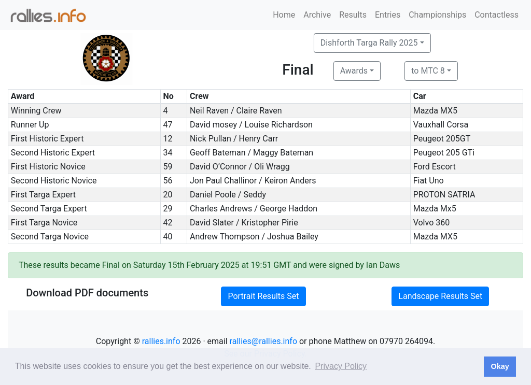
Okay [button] (500, 366)
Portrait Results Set (263, 296)
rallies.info (161, 341)
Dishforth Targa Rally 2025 (369, 43)
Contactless (496, 15)
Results (353, 15)
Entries (387, 15)
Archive (317, 15)
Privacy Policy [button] (341, 366)
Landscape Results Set (440, 296)
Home (284, 15)
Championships (437, 15)
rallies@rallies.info (263, 341)
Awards (354, 71)
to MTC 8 (428, 71)
